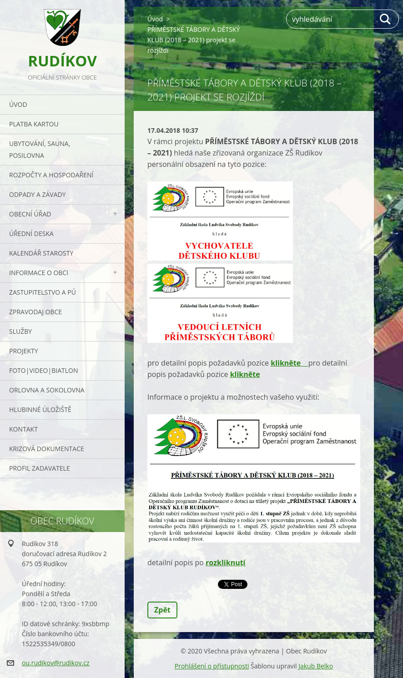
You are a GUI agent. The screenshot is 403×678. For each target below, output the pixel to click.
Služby (20, 331)
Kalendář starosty (41, 253)
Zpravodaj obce (35, 311)
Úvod (18, 104)
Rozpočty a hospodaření (51, 175)
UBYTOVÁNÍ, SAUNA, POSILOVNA (39, 149)
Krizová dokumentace (46, 448)
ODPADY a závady (37, 194)
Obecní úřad (30, 214)
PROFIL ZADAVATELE (39, 468)
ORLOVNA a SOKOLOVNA (47, 390)
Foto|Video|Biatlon (43, 370)
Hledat (386, 19)
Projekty (23, 351)
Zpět (162, 610)
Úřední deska (31, 233)
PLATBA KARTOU (34, 124)
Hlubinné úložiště (40, 409)
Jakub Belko (315, 666)
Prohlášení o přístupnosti (212, 666)
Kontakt (23, 429)
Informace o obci (38, 272)
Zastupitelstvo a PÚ (42, 292)
